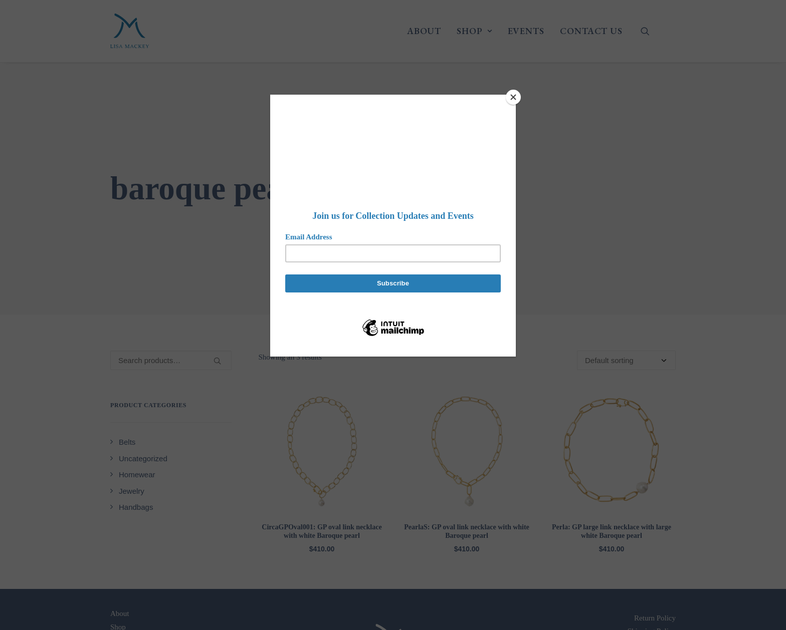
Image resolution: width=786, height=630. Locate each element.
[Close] (513, 97)
